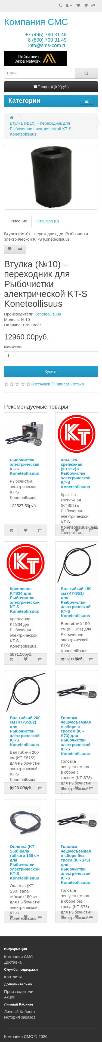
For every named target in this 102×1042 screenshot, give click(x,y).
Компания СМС (36, 22)
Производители (18, 991)
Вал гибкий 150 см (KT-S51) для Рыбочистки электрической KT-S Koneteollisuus (76, 602)
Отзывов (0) (47, 221)
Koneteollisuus (48, 314)
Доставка (12, 962)
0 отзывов (41, 384)
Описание (17, 221)
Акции (10, 997)
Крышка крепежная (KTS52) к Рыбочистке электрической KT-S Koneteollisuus (76, 473)
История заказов (20, 1017)
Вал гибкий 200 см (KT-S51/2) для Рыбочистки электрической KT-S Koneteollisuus (25, 731)
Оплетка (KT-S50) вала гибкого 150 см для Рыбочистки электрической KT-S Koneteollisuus (25, 862)
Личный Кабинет (19, 1011)
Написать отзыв (69, 384)
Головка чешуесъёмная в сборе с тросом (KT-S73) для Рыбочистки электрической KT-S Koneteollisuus (76, 735)
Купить (51, 371)
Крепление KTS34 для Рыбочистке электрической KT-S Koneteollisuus (25, 600)
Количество (12, 347)
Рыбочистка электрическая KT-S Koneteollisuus (24, 467)
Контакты (13, 976)
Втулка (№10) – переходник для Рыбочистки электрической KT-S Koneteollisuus (40, 128)
